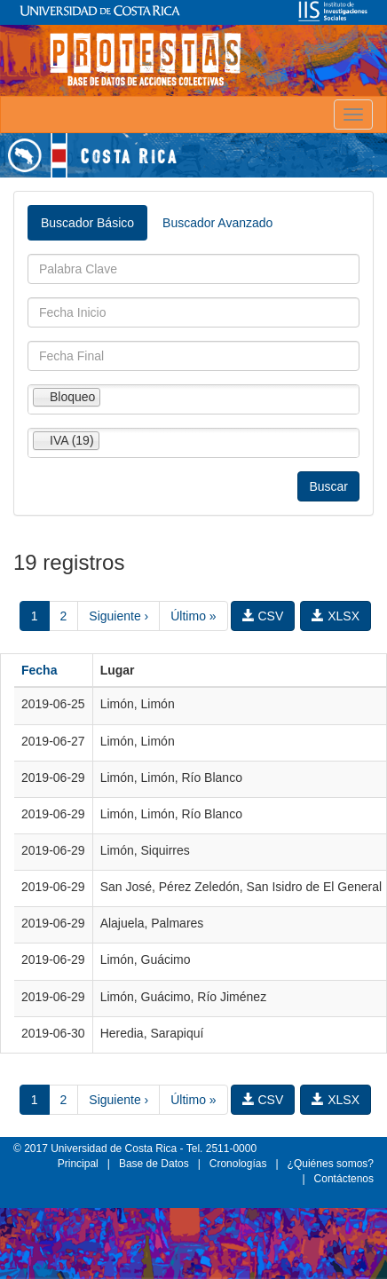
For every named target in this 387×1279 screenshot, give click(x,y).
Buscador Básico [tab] (87, 223)
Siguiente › (118, 616)
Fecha (39, 670)
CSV (263, 616)
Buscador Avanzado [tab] (217, 223)
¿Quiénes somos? (331, 1163)
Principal (78, 1163)
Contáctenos (344, 1178)
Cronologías (238, 1163)
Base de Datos (154, 1163)
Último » (193, 616)
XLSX (335, 616)
